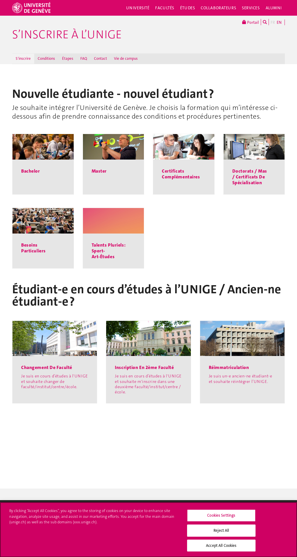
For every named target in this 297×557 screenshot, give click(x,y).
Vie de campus (126, 58)
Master (99, 171)
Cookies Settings (221, 518)
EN (279, 22)
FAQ (83, 58)
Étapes (67, 58)
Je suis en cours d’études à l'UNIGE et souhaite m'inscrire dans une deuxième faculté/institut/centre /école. (148, 384)
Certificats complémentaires (181, 174)
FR (273, 22)
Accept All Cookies (221, 548)
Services (251, 7)
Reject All (221, 533)
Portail (250, 22)
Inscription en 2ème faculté (144, 367)
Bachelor (30, 171)
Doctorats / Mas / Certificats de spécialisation (249, 177)
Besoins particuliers (33, 248)
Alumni (274, 7)
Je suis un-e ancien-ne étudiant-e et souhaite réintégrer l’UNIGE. (240, 378)
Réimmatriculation (229, 367)
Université (138, 7)
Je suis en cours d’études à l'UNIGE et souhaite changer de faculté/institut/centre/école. (54, 381)
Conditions (46, 58)
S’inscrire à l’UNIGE (67, 34)
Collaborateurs (218, 7)
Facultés (164, 7)
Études (187, 7)
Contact (100, 58)
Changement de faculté (46, 367)
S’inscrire (23, 58)
